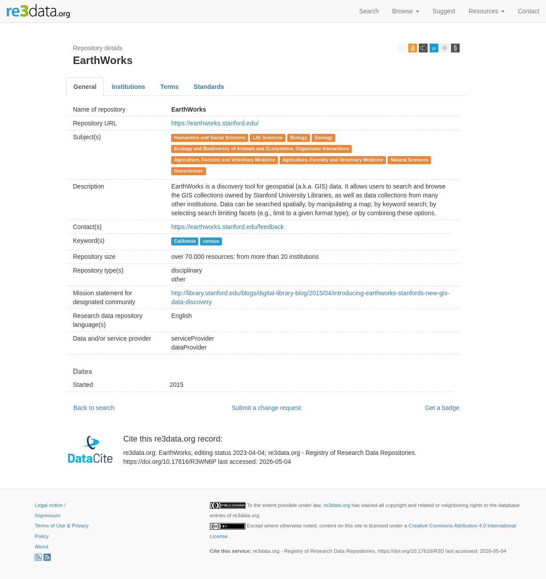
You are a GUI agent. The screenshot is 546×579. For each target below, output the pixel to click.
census (211, 241)
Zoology (323, 137)
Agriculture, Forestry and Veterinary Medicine (224, 159)
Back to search (94, 407)
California (185, 241)
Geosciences (188, 170)
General (84, 86)
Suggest (444, 11)
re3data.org (338, 505)
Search (369, 11)
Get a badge (442, 407)
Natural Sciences (410, 159)
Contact (528, 11)
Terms (170, 86)
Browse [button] (405, 11)
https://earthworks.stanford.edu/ (214, 123)
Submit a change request (266, 407)
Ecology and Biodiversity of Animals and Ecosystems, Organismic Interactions (261, 148)
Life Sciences (268, 137)
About (41, 546)
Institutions (128, 86)
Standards (209, 86)
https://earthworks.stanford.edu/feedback (227, 226)
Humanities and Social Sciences (209, 137)
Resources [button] (487, 11)
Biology (298, 137)
